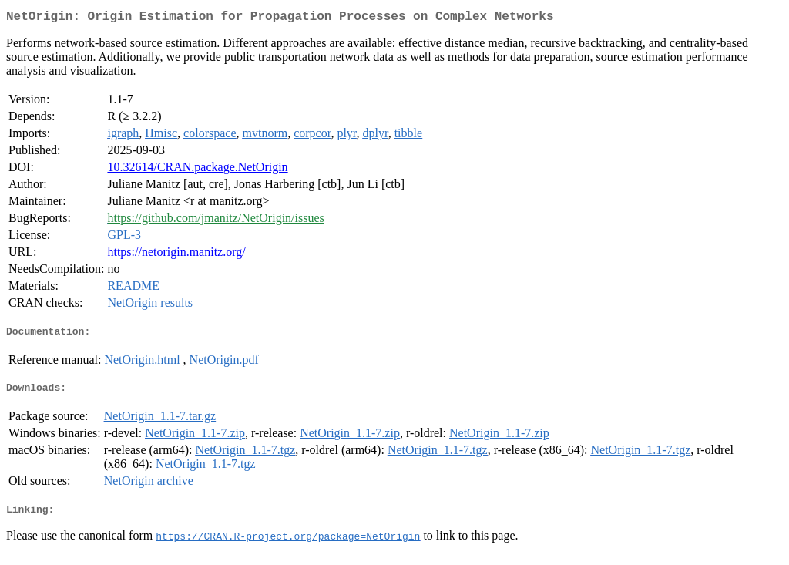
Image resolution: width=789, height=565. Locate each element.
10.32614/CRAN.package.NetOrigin (197, 170)
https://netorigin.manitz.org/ (176, 254)
